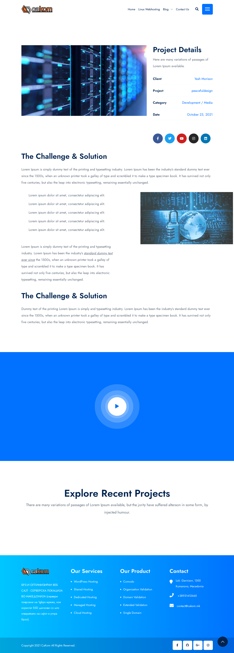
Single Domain (132, 613)
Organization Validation (137, 589)
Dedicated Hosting (85, 597)
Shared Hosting (83, 589)
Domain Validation (134, 597)
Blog (166, 9)
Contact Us (182, 9)
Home (131, 9)
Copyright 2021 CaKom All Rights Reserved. (48, 645)
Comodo (128, 581)
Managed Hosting (84, 605)
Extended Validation (135, 605)
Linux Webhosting (149, 9)
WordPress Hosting (86, 581)
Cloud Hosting (83, 613)
